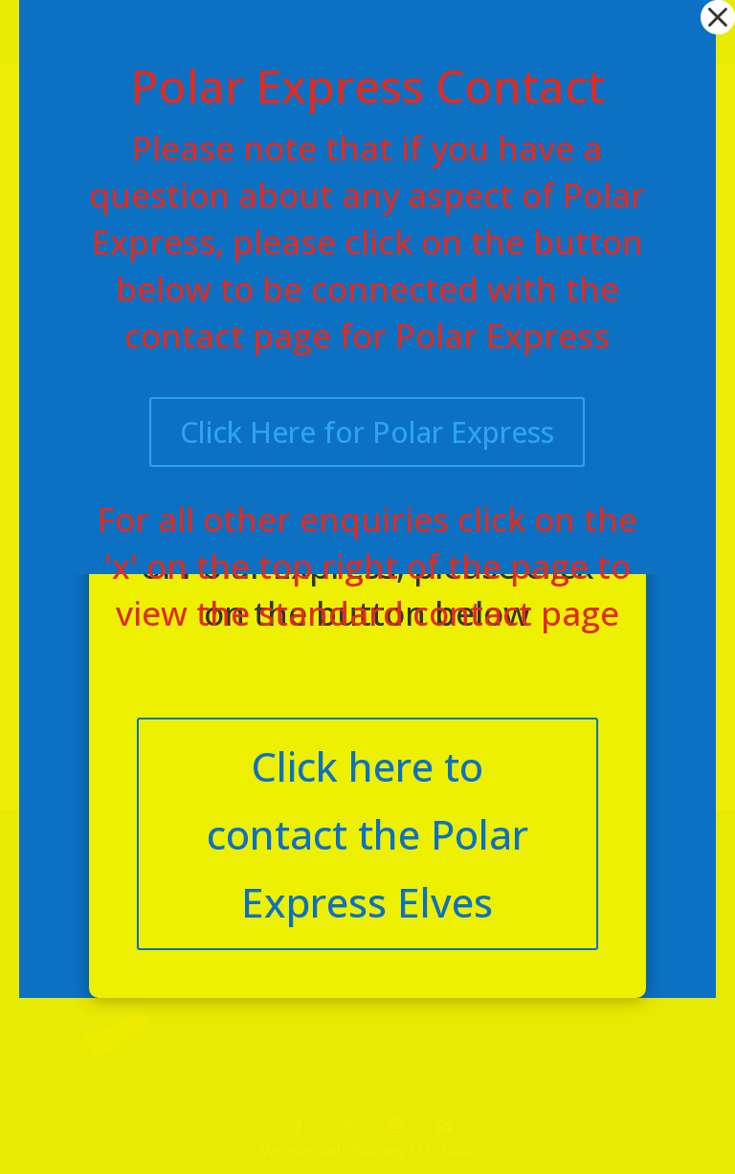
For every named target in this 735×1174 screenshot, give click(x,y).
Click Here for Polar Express (367, 432)
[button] (718, 17)
